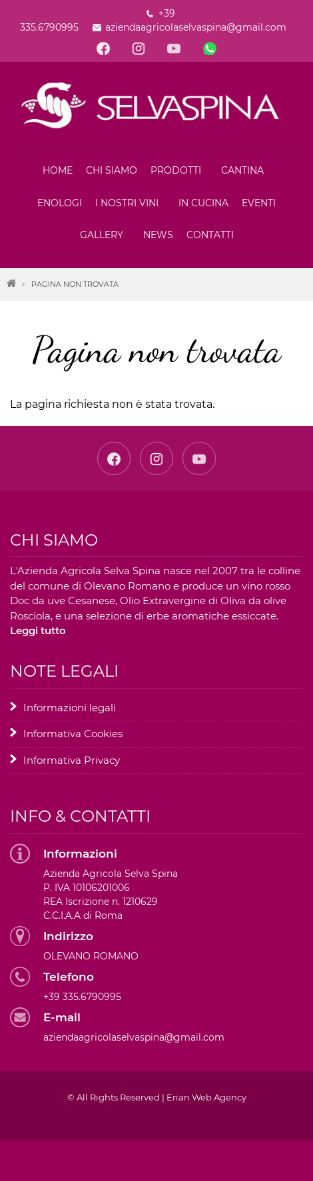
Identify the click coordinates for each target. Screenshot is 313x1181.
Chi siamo (111, 170)
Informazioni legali (69, 707)
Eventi (259, 203)
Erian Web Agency (206, 1097)
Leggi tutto (38, 630)
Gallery (101, 235)
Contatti (210, 235)
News (158, 235)
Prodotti (176, 170)
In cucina (203, 203)
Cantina (242, 170)
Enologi (59, 203)
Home (58, 170)
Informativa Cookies (73, 733)
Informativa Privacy (71, 760)
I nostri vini (126, 203)
